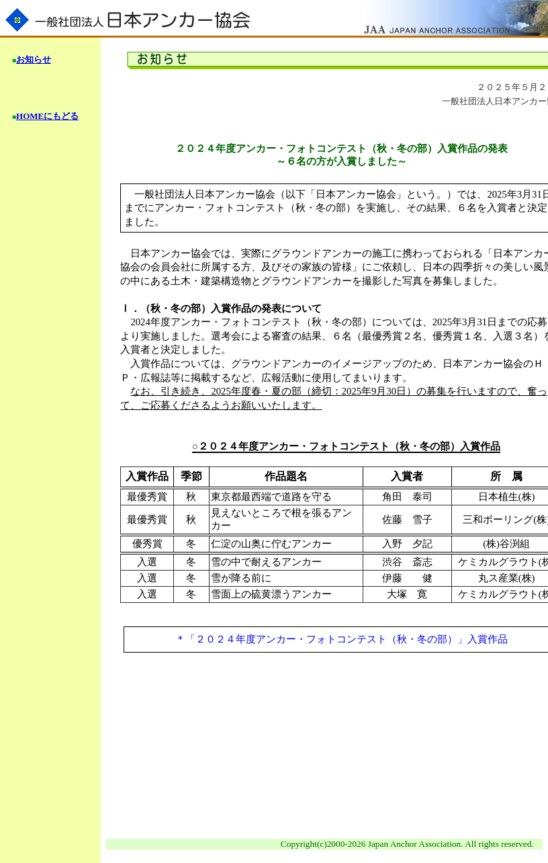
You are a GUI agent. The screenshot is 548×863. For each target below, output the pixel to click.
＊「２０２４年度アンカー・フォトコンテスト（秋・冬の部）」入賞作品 (341, 639)
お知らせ (33, 59)
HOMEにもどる (47, 116)
